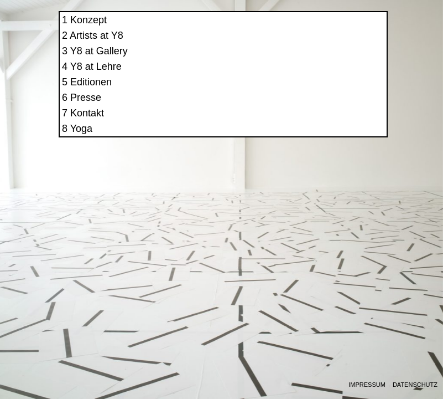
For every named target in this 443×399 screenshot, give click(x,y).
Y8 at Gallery (319, 60)
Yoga (301, 138)
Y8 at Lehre (316, 76)
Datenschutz (415, 385)
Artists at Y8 (317, 45)
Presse (306, 107)
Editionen (311, 92)
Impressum (366, 385)
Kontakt (308, 123)
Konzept (309, 29)
